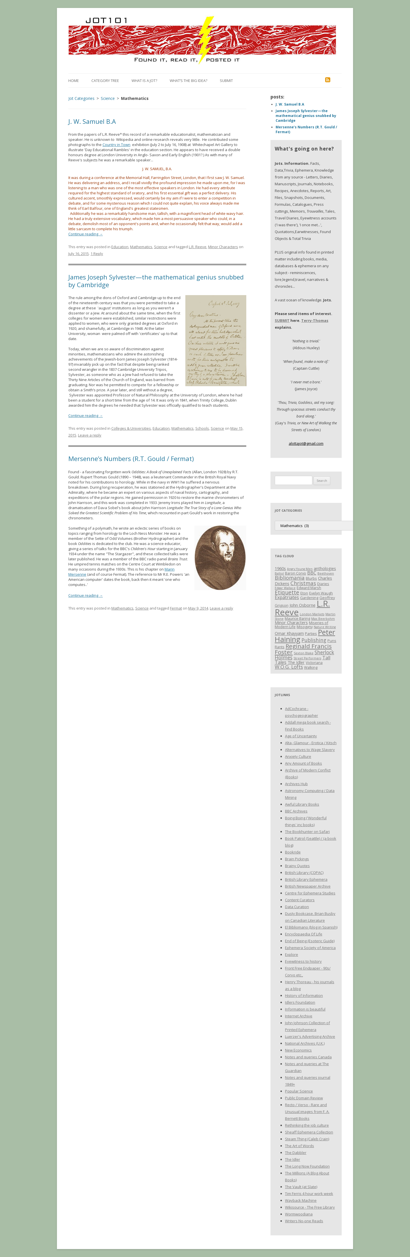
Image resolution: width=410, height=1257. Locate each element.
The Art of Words (299, 1145)
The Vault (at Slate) (301, 1186)
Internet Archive (298, 1016)
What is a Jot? (144, 80)
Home (73, 80)
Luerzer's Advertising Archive (310, 1036)
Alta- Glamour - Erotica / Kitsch (311, 742)
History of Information (304, 995)
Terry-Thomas (314, 320)
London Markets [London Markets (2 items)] (312, 614)
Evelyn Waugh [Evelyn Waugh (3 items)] (321, 593)
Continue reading (85, 233)
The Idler (292, 1159)
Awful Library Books (302, 804)
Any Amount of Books (303, 763)
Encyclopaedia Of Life (303, 934)
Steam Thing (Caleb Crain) (307, 1138)
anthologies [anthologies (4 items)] (325, 568)
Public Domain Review (304, 1097)
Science (160, 246)
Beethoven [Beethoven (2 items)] (325, 573)
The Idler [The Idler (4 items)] (296, 662)
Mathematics (141, 246)
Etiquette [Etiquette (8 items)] (287, 592)
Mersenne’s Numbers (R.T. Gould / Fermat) (131, 458)
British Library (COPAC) (304, 872)
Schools (202, 428)
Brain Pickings (297, 858)
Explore (291, 954)
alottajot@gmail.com (306, 443)
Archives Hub (296, 783)
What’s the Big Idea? (188, 80)
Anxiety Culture (298, 756)
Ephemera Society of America (310, 947)
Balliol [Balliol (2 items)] (279, 573)
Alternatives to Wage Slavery (310, 749)
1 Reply (97, 253)
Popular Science (299, 1091)
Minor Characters (223, 246)
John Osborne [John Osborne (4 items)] (302, 605)
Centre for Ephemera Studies (310, 893)
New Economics (298, 1050)
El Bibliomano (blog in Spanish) (311, 927)
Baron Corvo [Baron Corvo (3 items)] (295, 573)
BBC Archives (296, 811)
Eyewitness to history (303, 961)
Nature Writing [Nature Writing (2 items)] (325, 627)
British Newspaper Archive (308, 886)
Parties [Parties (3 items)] (311, 633)
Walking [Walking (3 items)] (310, 667)
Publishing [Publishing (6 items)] (314, 640)
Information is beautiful (305, 1009)
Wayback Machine (301, 1200)
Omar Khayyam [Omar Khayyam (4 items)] (289, 633)
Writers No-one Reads (304, 1220)
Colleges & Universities (131, 428)
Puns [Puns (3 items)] (331, 640)
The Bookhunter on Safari (307, 831)
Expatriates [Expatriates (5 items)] (287, 597)
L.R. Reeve (197, 246)
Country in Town (116, 144)
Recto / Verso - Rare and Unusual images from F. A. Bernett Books (307, 1111)
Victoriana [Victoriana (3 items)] (314, 662)
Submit (226, 80)
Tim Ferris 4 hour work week (309, 1193)
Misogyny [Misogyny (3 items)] (305, 626)
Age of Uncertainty (301, 735)
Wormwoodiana (299, 1214)
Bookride (293, 852)
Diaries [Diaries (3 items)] (323, 583)
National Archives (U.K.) (305, 1043)
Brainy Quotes (297, 865)
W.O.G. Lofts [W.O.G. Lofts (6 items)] (289, 666)
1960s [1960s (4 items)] (280, 568)
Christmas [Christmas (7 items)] (303, 583)
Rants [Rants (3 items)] (279, 646)
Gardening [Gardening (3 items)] (309, 597)
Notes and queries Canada (308, 1056)
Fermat (176, 608)
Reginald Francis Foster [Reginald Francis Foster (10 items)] (303, 649)
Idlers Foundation (300, 1002)
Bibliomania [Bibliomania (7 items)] (290, 577)
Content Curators (300, 899)
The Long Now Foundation (307, 1166)
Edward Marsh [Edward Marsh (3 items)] (309, 587)
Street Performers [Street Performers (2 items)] (307, 658)
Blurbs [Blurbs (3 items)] (311, 578)
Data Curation (297, 906)
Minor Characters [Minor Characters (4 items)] (291, 622)
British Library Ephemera (306, 879)
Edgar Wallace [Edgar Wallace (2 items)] (285, 588)
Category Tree (105, 80)
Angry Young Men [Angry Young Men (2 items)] (300, 569)
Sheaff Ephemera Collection (309, 1132)
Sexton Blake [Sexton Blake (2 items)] (303, 653)
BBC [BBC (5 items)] (311, 573)
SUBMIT (282, 320)
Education (119, 246)
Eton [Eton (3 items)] (304, 593)
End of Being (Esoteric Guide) (310, 940)
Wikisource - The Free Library (310, 1207)
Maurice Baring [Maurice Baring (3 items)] (297, 618)
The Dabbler (295, 1152)
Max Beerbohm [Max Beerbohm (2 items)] (323, 619)
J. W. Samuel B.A (92, 121)
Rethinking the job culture (307, 1125)
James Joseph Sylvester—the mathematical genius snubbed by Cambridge (156, 281)
